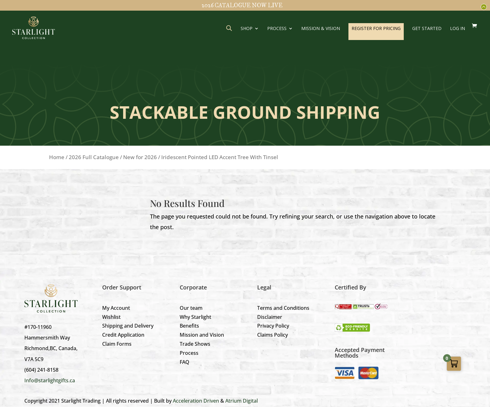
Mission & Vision (320, 28)
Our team (191, 307)
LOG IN (457, 28)
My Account (116, 307)
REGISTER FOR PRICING (376, 28)
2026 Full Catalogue (94, 157)
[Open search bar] (229, 28)
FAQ (184, 362)
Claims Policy (272, 334)
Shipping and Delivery (127, 325)
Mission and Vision (202, 334)
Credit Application (123, 334)
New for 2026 (140, 157)
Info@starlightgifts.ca (49, 380)
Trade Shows (195, 343)
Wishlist (111, 317)
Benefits (189, 325)
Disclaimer (269, 317)
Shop (246, 28)
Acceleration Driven (196, 400)
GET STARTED (427, 28)
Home (56, 157)
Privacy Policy (273, 325)
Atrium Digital (241, 400)
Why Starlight (195, 317)
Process (277, 28)
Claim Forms (117, 343)
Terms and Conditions (283, 307)
